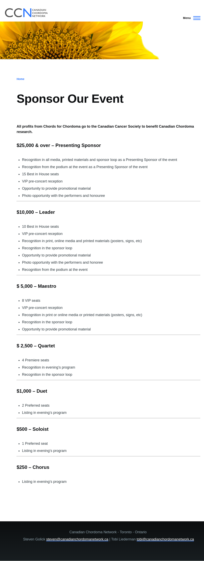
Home (20, 79)
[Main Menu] (190, 18)
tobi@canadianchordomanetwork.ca (165, 539)
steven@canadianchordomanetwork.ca (77, 539)
